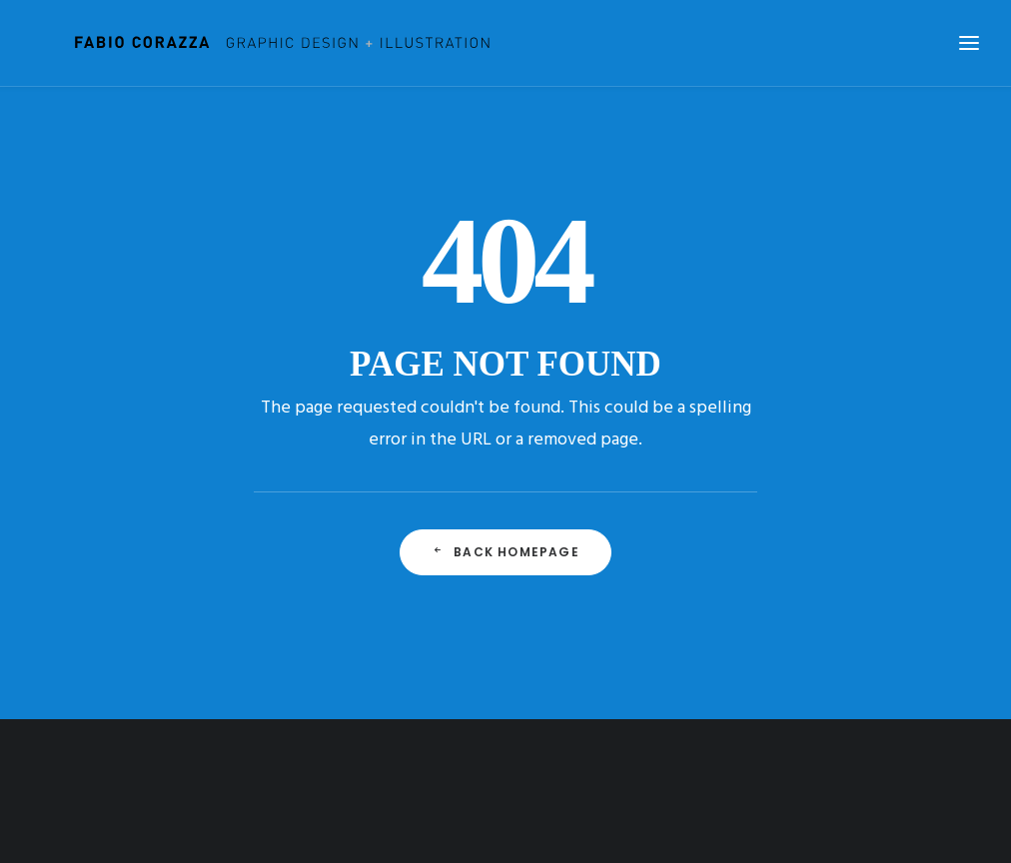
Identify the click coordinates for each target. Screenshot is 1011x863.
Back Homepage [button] (505, 551)
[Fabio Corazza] (252, 43)
